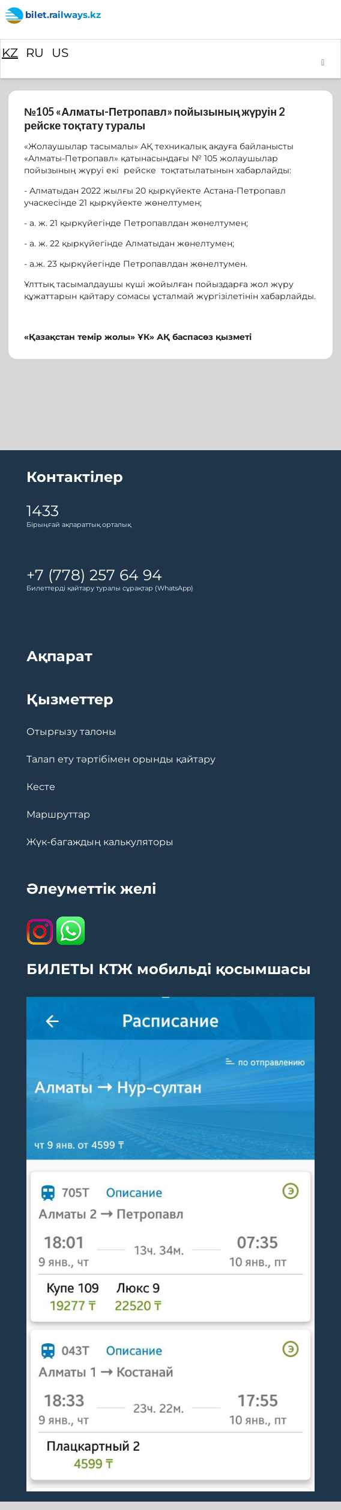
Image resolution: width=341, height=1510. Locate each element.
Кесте (40, 787)
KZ (10, 53)
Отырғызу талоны (71, 732)
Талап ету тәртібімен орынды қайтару (121, 759)
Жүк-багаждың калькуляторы (100, 842)
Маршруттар (58, 814)
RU (35, 53)
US (60, 53)
